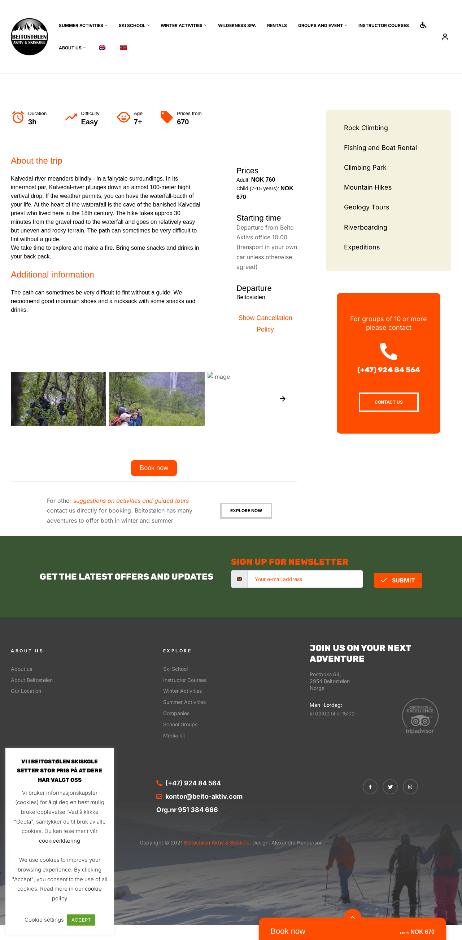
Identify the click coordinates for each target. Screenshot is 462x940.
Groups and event (320, 25)
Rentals (277, 25)
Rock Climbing (366, 128)
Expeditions (362, 247)
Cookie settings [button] (44, 919)
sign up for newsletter (289, 562)
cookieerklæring (59, 840)
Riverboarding (365, 227)
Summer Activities (81, 25)
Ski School (132, 25)
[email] (305, 579)
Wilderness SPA (237, 25)
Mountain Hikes (368, 187)
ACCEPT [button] (81, 920)
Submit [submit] (398, 580)
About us (70, 47)
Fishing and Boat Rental (380, 147)
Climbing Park (365, 167)
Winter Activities (181, 25)
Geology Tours (366, 207)
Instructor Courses (383, 25)
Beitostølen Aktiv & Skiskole (216, 842)
